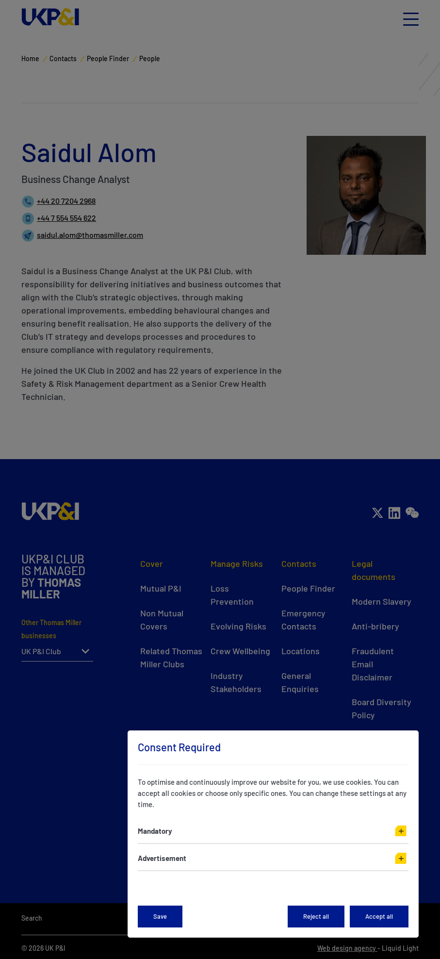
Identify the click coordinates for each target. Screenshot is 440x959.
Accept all (379, 916)
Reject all (316, 916)
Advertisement (162, 858)
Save (160, 916)
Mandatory (155, 831)
